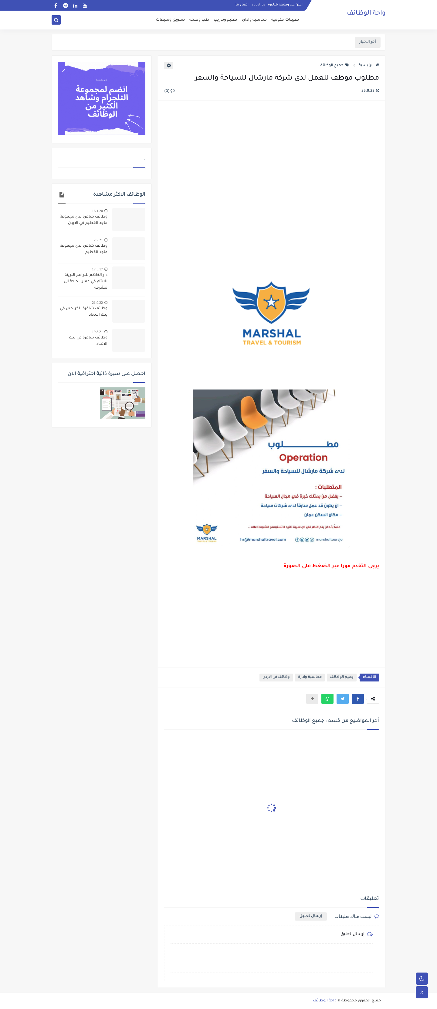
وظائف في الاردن (276, 677)
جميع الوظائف (333, 65)
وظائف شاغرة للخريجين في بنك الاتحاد (83, 312)
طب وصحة (199, 20)
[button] (358, 699)
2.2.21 (98, 240)
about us (258, 5)
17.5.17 (97, 269)
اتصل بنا (242, 5)
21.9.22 (97, 302)
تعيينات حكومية (285, 20)
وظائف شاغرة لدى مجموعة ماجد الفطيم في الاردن (83, 220)
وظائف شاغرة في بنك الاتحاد (88, 341)
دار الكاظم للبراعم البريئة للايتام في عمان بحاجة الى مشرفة (85, 281)
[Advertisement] (271, 171)
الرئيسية (369, 65)
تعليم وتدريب (225, 20)
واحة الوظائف (366, 13)
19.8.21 (97, 332)
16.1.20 (97, 211)
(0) (169, 91)
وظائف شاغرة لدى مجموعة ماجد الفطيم (83, 249)
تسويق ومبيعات (170, 20)
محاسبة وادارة (254, 20)
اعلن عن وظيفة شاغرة (285, 5)
